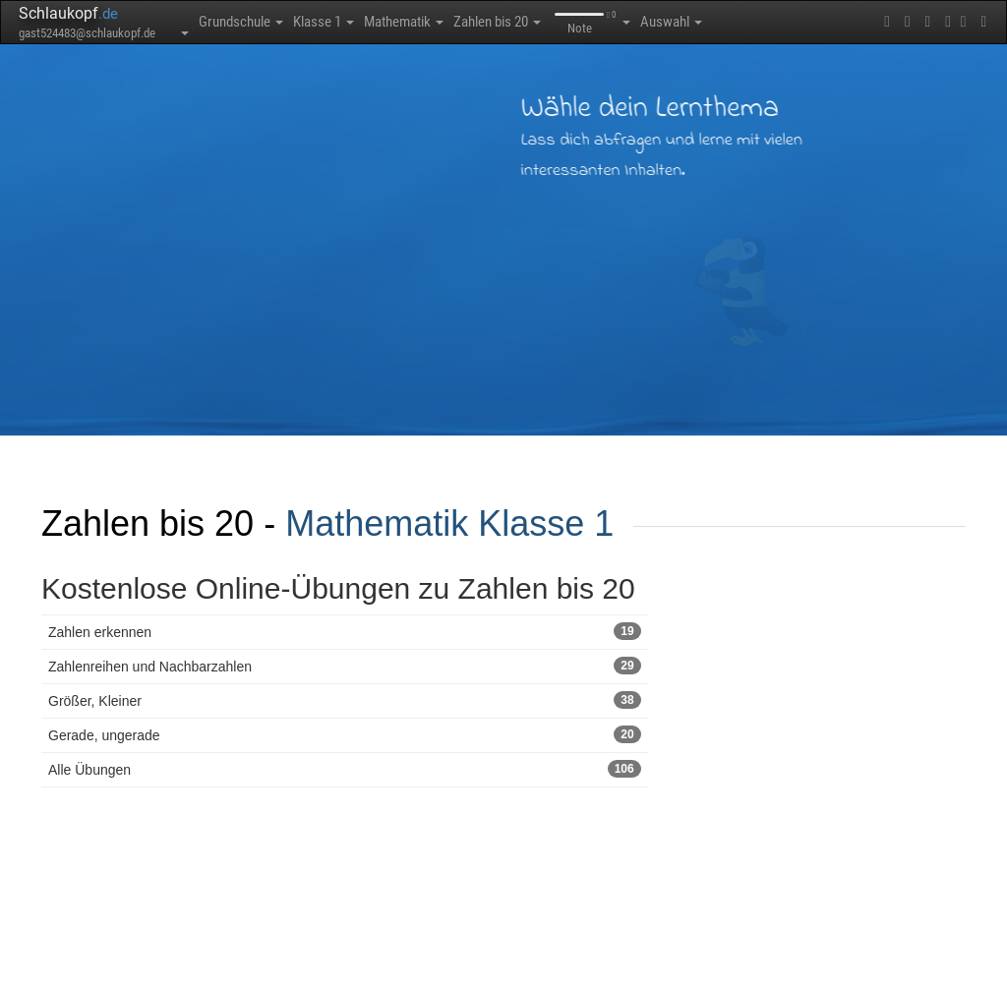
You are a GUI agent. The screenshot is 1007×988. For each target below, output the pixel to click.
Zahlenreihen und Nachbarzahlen (344, 665)
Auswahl (671, 21)
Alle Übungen (344, 769)
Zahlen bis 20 (497, 21)
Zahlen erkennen (344, 631)
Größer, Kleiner (344, 700)
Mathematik (404, 21)
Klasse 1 (323, 21)
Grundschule (241, 21)
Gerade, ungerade (344, 734)
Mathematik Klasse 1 (449, 523)
